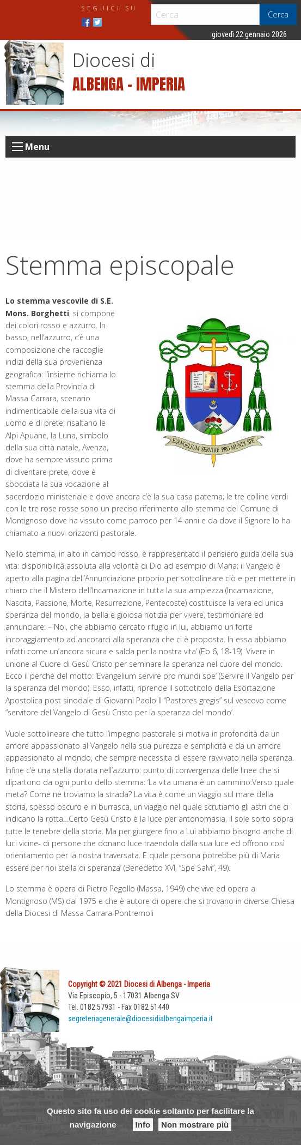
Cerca (278, 14)
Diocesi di (113, 60)
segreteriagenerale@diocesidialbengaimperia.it (140, 1018)
